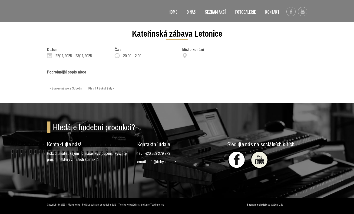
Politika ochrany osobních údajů (99, 205)
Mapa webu (74, 205)
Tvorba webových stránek (132, 205)
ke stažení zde (275, 205)
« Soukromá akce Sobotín (66, 88)
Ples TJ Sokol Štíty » (101, 88)
